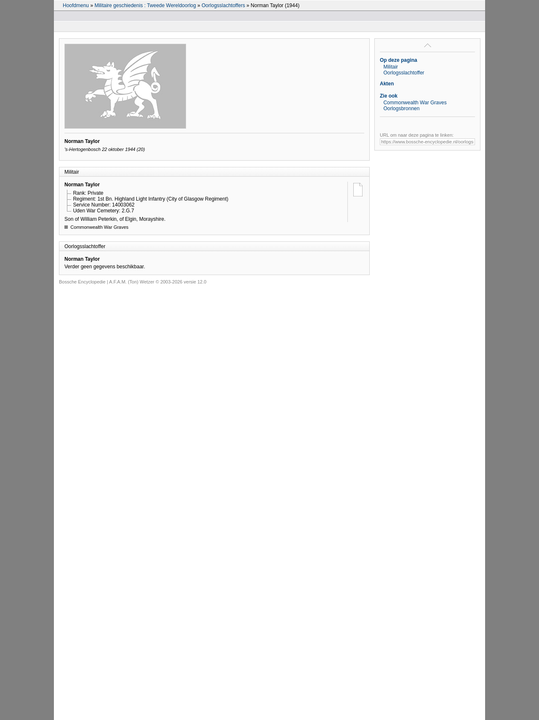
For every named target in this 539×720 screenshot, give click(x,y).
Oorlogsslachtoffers (223, 5)
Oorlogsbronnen (401, 108)
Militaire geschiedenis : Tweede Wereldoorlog (145, 5)
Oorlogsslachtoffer (403, 73)
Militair (390, 67)
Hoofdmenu (76, 5)
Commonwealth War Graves (414, 103)
